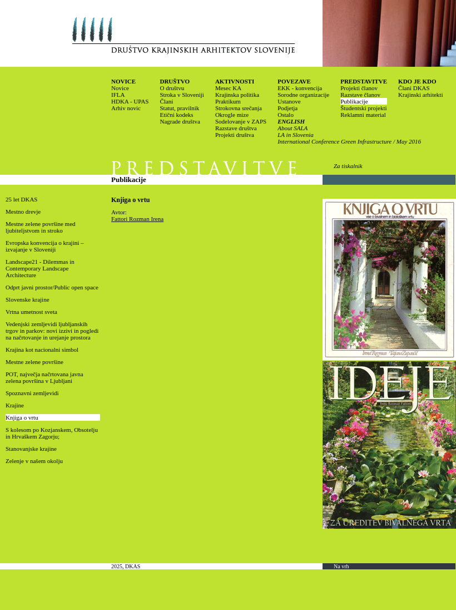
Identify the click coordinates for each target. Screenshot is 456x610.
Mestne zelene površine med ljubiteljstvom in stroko (41, 227)
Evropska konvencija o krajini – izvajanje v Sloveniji (45, 246)
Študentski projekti (363, 108)
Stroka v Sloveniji (182, 94)
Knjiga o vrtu (22, 417)
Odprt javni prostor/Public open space (52, 287)
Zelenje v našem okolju (34, 460)
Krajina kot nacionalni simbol (42, 349)
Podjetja (287, 108)
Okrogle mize (232, 114)
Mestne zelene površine (34, 361)
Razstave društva (236, 128)
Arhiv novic (126, 108)
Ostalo (285, 114)
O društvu (172, 88)
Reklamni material (363, 114)
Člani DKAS (414, 88)
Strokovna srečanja (238, 108)
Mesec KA (228, 88)
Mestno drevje (23, 211)
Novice (120, 88)
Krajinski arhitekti (420, 94)
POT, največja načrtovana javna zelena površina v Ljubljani (44, 377)
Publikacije (354, 101)
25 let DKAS (21, 199)
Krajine (15, 405)
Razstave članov (360, 94)
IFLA (118, 94)
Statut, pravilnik (179, 108)
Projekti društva (234, 134)
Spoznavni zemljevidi (32, 393)
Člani (166, 101)
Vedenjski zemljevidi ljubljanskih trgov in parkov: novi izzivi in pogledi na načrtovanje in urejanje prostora (52, 331)
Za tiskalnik (348, 166)
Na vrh (341, 566)
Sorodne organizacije (303, 94)
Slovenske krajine (27, 299)
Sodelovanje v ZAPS (240, 121)
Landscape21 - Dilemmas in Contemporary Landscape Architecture (40, 268)
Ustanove (289, 101)
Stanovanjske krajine (31, 448)
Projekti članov (359, 88)
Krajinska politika (237, 94)
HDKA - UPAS (129, 101)
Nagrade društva (180, 121)
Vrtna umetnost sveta (31, 311)
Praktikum (228, 101)
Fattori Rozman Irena (137, 218)
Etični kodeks (176, 114)
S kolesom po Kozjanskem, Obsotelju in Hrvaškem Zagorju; (52, 433)
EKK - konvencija (299, 88)
